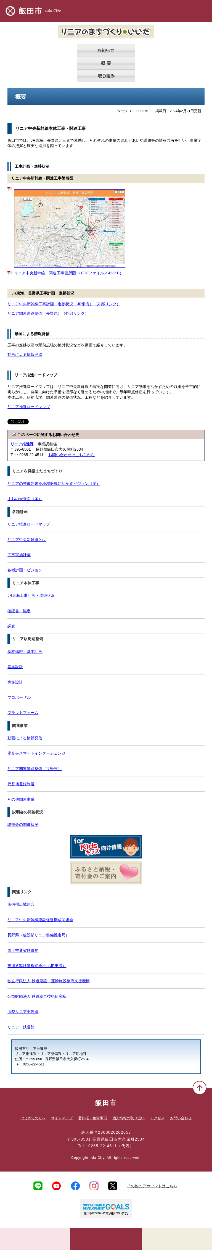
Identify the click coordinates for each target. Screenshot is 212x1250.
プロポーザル (19, 697)
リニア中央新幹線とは (26, 539)
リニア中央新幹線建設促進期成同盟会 (40, 920)
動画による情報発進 (24, 354)
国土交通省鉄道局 (22, 950)
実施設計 (15, 682)
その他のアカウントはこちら (152, 1186)
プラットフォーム (22, 712)
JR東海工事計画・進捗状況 (31, 595)
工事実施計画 (19, 555)
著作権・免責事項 (92, 1118)
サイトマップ (62, 1118)
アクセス (157, 1118)
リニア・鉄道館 (21, 1027)
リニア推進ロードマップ (28, 407)
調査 (11, 626)
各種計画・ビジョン (24, 570)
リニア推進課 (22, 444)
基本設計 (15, 667)
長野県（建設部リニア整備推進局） (38, 935)
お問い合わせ (181, 1118)
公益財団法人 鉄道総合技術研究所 (37, 996)
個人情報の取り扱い (128, 1118)
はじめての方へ (33, 1118)
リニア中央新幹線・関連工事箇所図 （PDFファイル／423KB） (68, 273)
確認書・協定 (19, 611)
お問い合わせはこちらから (71, 455)
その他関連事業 (21, 799)
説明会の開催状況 (22, 824)
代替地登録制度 (21, 784)
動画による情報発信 (24, 738)
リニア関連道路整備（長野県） (48, 313)
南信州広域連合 (21, 904)
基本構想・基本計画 (24, 651)
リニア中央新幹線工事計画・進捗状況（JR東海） (63, 304)
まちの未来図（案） (24, 499)
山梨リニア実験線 (22, 1011)
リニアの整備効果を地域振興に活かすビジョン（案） (53, 483)
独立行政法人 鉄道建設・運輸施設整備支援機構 (48, 981)
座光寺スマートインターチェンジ (36, 753)
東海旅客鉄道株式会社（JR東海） (36, 965)
